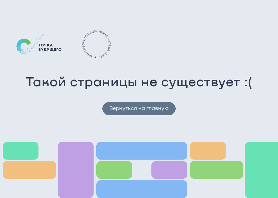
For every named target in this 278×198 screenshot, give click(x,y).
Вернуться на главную (139, 108)
